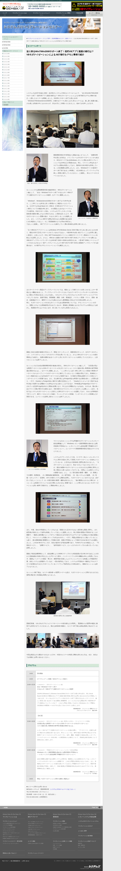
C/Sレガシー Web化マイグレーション (11, 836)
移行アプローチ (33, 817)
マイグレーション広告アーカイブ (87, 841)
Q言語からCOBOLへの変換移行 (60, 823)
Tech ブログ (5, 861)
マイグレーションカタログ (85, 826)
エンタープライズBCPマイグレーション (37, 833)
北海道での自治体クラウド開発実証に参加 (62, 827)
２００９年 (7, 99)
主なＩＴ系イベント (9, 102)
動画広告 (80, 843)
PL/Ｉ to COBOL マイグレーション (35, 821)
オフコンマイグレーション (8, 830)
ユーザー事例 (31, 841)
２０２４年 (7, 59)
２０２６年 (7, 53)
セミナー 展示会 (94, 14)
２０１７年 (7, 78)
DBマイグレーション (32, 831)
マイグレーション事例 (63, 14)
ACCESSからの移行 (57, 825)
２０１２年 (7, 91)
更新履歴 (6, 104)
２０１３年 (7, 88)
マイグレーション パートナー (36, 853)
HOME (6, 807)
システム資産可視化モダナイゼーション (11, 823)
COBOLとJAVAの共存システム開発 (35, 843)
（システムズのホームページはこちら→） (62, 789)
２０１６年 (7, 80)
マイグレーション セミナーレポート (11, 843)
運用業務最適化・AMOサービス (35, 834)
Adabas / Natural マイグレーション (10, 838)
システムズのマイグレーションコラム (88, 821)
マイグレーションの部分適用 (59, 829)
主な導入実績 (56, 830)
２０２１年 (7, 67)
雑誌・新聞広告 (81, 845)
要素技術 (56, 817)
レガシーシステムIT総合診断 (87, 817)
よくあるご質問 (82, 830)
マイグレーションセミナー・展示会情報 (12, 841)
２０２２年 (7, 64)
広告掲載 (55, 849)
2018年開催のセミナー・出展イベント (62, 38)
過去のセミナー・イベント (11, 51)
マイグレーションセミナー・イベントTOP (38, 38)
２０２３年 (7, 61)
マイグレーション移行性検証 (9, 827)
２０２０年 (7, 69)
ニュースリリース (57, 843)
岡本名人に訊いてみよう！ (10, 853)
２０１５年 (7, 83)
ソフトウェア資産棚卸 (8, 825)
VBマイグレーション (7, 834)
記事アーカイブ (56, 847)
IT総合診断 (80, 14)
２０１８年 (7, 75)
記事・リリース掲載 (57, 845)
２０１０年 (7, 96)
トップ (4, 14)
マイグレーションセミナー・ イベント (11, 38)
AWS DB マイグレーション (34, 829)
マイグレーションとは (20, 14)
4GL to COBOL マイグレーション (35, 823)
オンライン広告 (81, 847)
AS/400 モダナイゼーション (34, 825)
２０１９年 (7, 72)
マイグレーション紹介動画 (85, 835)
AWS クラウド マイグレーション (35, 827)
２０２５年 (7, 56)
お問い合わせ (25, 861)
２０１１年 (7, 94)
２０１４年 (7, 86)
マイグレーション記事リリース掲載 (62, 841)
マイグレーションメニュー (41, 14)
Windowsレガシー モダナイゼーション (11, 832)
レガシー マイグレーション (9, 829)
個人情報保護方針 (15, 861)
